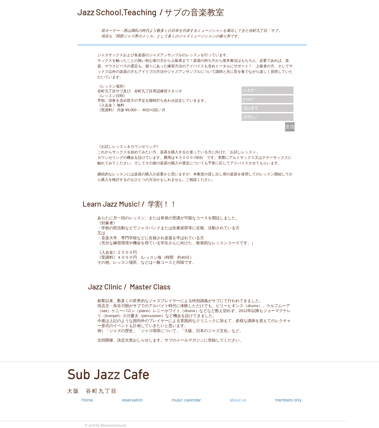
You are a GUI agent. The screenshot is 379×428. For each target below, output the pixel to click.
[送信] (290, 126)
